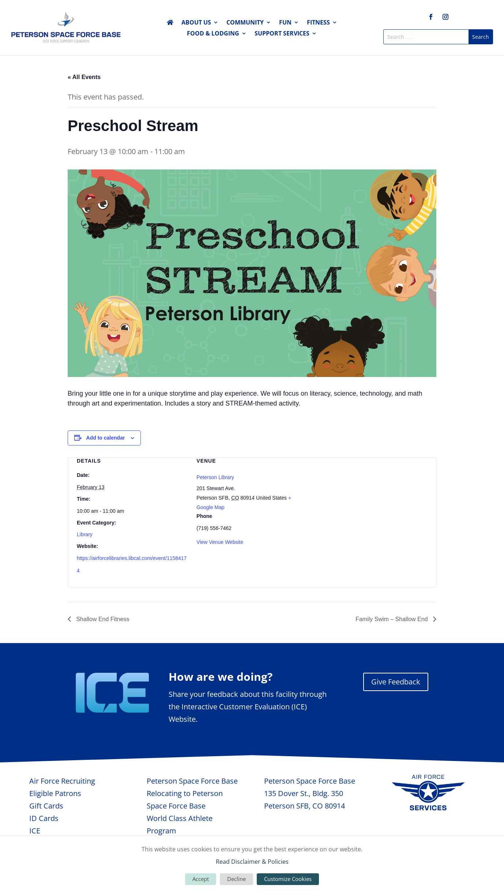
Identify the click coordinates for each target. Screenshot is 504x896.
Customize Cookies (288, 878)
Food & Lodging (213, 34)
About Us (196, 23)
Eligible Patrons (55, 793)
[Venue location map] (371, 496)
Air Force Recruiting (62, 781)
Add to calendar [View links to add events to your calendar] (105, 438)
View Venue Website (219, 542)
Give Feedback (395, 682)
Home (170, 24)
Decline (236, 878)
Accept (200, 878)
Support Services (282, 34)
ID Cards (44, 818)
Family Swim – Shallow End (392, 619)
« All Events (84, 77)
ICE (34, 831)
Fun (285, 23)
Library (85, 534)
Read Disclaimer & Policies (252, 862)
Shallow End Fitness (102, 619)
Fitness (318, 23)
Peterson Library (215, 477)
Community (245, 23)
